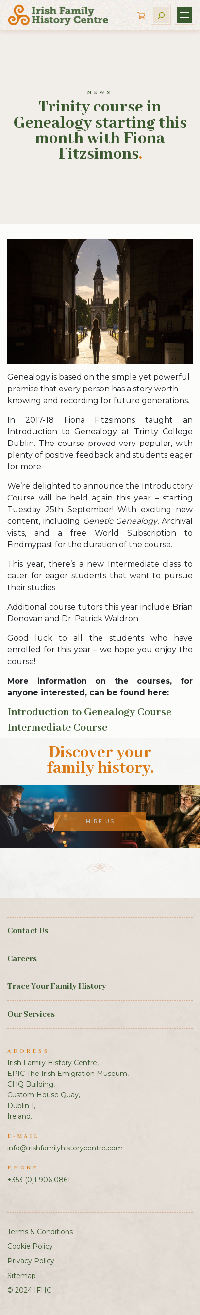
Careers (22, 959)
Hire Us (100, 821)
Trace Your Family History (56, 987)
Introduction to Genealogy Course (89, 712)
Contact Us (27, 931)
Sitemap (21, 1275)
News (99, 92)
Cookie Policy (30, 1246)
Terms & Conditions (40, 1231)
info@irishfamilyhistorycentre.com (65, 1148)
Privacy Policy (30, 1261)
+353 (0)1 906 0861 (38, 1179)
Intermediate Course (57, 728)
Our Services (31, 1014)
